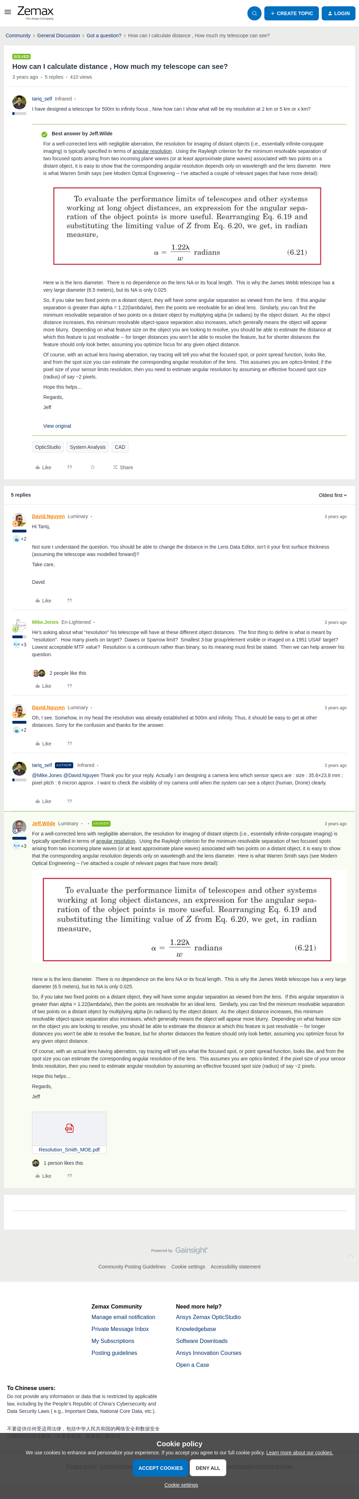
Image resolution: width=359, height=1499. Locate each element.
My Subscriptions (113, 1341)
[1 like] (57, 1163)
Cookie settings (188, 1266)
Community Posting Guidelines (132, 1266)
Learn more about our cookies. (299, 1452)
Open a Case (192, 1365)
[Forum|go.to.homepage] (35, 13)
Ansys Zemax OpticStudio (208, 1317)
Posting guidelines (114, 1353)
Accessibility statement (236, 1266)
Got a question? (104, 35)
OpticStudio (48, 447)
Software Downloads (202, 1341)
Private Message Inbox (120, 1329)
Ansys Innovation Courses (208, 1353)
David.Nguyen (48, 516)
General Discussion (58, 35)
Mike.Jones (45, 622)
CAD (120, 447)
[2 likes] (59, 673)
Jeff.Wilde (43, 823)
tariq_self (42, 99)
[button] (8, 14)
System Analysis (88, 447)
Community (18, 35)
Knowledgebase (196, 1329)
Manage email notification (123, 1317)
